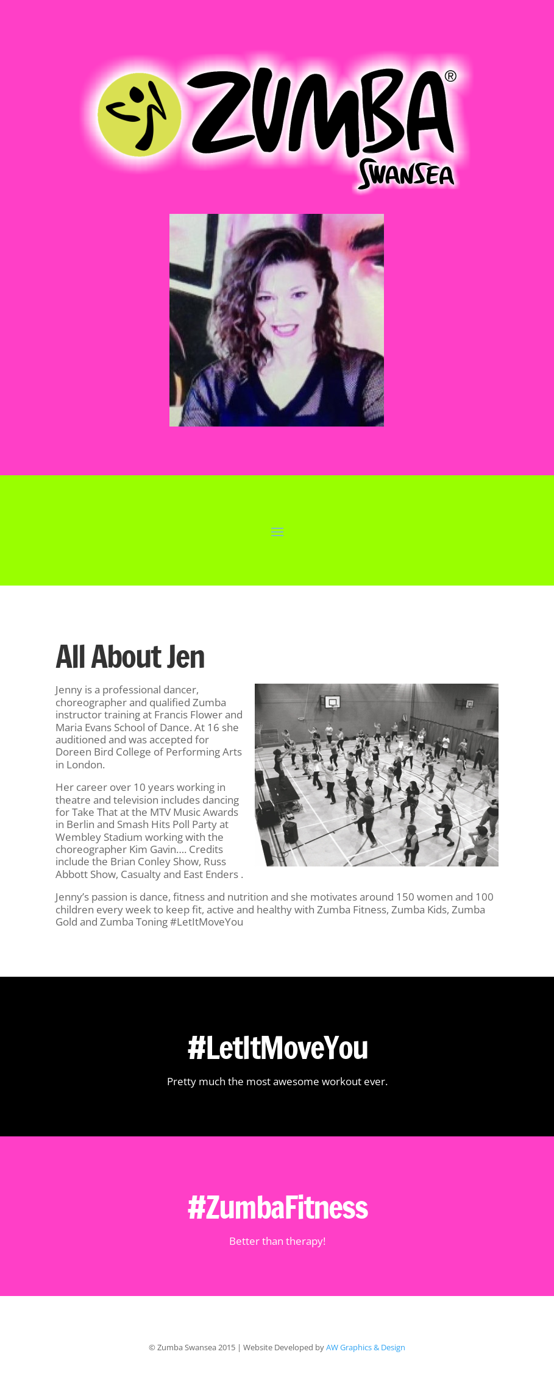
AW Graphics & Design (365, 1347)
